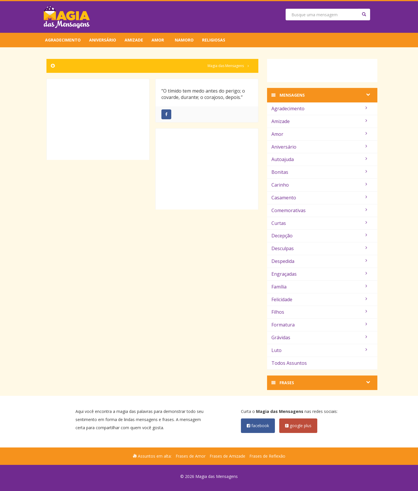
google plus (298, 425)
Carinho (319, 185)
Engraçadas (319, 274)
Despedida (319, 261)
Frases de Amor (191, 456)
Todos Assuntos (289, 363)
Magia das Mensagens (226, 65)
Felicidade (319, 299)
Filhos (319, 312)
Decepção (319, 235)
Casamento (319, 197)
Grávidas (319, 337)
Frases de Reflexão (267, 456)
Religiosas (213, 40)
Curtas (319, 223)
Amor (158, 40)
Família (319, 287)
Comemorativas (319, 210)
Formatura (319, 325)
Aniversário (102, 40)
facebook (258, 425)
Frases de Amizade (227, 456)
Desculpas (319, 248)
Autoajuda (319, 159)
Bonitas (319, 172)
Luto (319, 350)
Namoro (184, 40)
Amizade (134, 40)
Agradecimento (63, 40)
